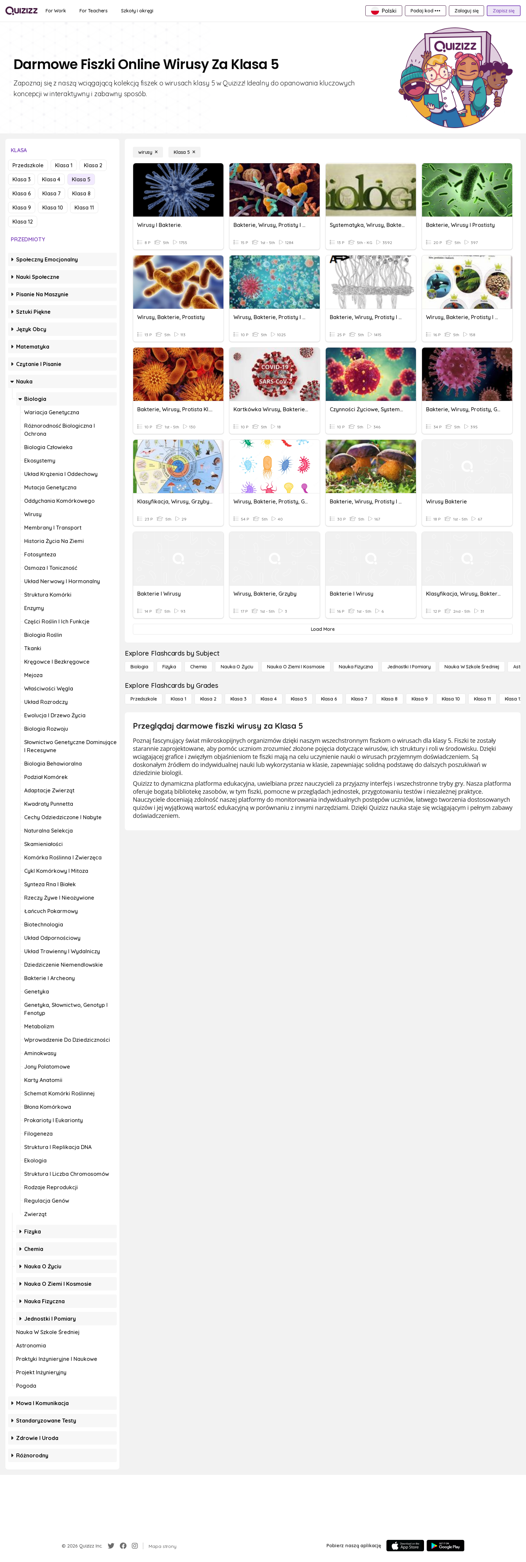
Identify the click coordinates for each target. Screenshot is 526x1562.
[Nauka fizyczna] (356, 666)
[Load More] (323, 629)
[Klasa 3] (238, 699)
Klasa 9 (21, 207)
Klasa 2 (93, 165)
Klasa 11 (84, 207)
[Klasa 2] (208, 699)
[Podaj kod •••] (425, 10)
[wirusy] (148, 152)
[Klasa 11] (482, 699)
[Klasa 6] (329, 699)
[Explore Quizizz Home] (21, 10)
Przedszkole (28, 165)
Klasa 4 (51, 179)
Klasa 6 (21, 193)
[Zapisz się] (504, 10)
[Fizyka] (169, 666)
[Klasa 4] (268, 699)
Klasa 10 (52, 207)
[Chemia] (198, 666)
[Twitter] (111, 1546)
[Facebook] (123, 1546)
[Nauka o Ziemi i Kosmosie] (295, 666)
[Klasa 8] (389, 699)
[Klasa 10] (451, 699)
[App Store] (405, 1545)
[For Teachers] (93, 10)
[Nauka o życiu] (237, 666)
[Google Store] (445, 1545)
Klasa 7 (51, 193)
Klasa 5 (81, 179)
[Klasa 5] (184, 152)
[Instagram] (135, 1546)
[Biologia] (139, 666)
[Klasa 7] (359, 699)
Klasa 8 (81, 193)
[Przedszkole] (143, 699)
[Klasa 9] (419, 699)
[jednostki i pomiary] (408, 666)
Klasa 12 (22, 221)
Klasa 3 (21, 179)
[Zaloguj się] (466, 10)
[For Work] (55, 10)
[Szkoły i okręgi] (137, 10)
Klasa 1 (63, 165)
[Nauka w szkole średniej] (472, 666)
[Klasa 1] (178, 699)
